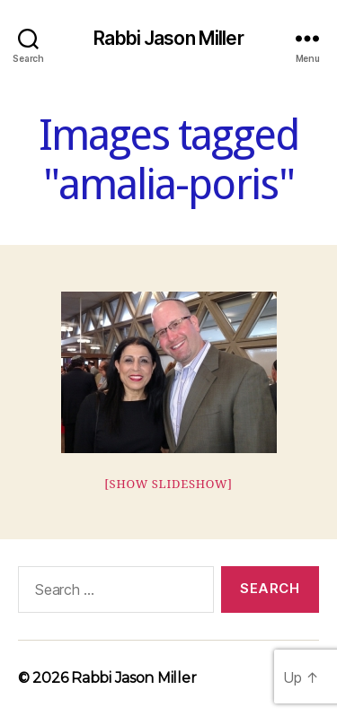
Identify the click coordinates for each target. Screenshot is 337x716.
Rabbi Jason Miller (168, 38)
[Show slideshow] (168, 484)
